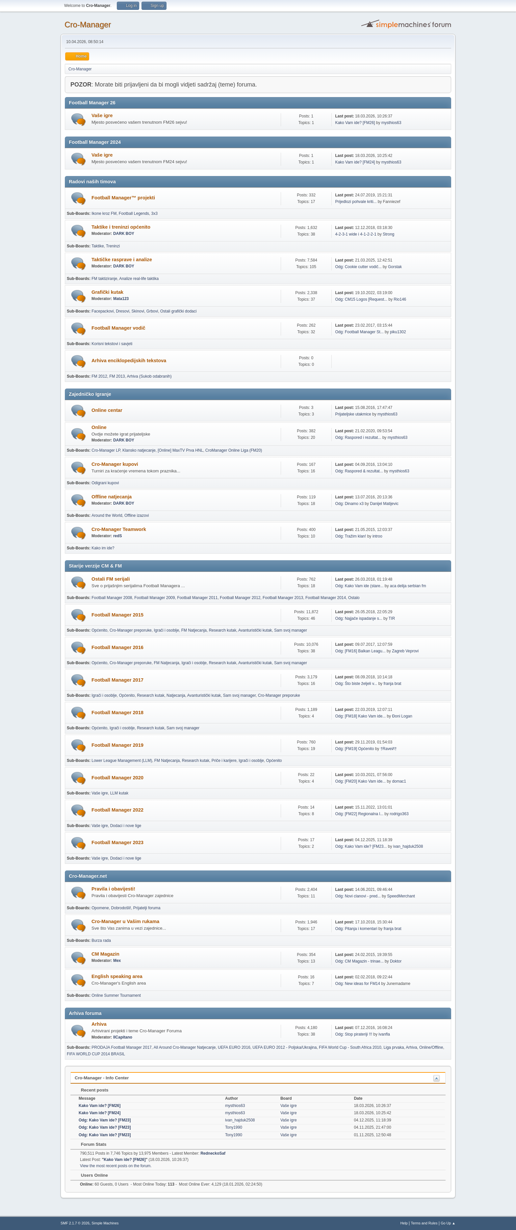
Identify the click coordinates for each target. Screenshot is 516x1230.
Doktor (395, 961)
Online (99, 427)
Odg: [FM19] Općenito (354, 748)
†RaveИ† (388, 748)
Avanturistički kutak (255, 630)
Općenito (99, 630)
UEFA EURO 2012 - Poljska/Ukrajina (284, 1047)
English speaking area (116, 976)
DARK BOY (123, 233)
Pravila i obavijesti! (113, 888)
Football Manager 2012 (240, 597)
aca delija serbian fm (408, 586)
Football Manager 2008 (111, 597)
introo (377, 536)
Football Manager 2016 (117, 647)
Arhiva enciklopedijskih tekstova (128, 360)
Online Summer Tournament (116, 995)
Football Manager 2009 (154, 597)
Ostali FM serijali (110, 579)
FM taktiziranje (104, 278)
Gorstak (395, 266)
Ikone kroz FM (103, 213)
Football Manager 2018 (117, 712)
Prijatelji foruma (147, 908)
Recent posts (91, 1090)
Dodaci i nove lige (126, 825)
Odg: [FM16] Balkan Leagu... (360, 651)
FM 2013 (117, 376)
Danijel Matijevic (384, 503)
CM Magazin (105, 954)
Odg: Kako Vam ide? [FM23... (361, 846)
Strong (388, 234)
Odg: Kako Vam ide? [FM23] (105, 1120)
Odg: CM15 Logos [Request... (361, 299)
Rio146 (400, 299)
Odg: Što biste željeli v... (356, 683)
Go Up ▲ (448, 1223)
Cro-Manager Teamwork (118, 529)
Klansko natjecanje (139, 450)
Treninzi (113, 246)
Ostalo (354, 597)
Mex (117, 960)
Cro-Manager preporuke (131, 630)
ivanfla (384, 1034)
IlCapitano (122, 1037)
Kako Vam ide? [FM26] (355, 122)
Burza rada (101, 940)
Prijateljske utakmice (353, 414)
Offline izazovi (136, 515)
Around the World (106, 515)
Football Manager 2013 (283, 597)
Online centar (106, 410)
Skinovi (138, 311)
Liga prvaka (393, 1047)
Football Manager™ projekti (123, 197)
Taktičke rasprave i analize (121, 259)
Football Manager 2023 (117, 842)
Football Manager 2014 (325, 597)
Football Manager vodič (118, 328)
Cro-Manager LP (105, 450)
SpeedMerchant (401, 896)
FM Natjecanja (194, 630)
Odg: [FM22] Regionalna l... (359, 814)
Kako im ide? (102, 548)
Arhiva (99, 1024)
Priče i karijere (224, 760)
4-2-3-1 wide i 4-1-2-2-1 (355, 234)
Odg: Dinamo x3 (349, 503)
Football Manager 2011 (197, 597)
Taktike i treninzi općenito (120, 227)
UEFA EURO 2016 (234, 1047)
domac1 (399, 781)
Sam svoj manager (290, 630)
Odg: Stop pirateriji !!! (353, 1034)
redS (117, 536)
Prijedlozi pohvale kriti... (355, 201)
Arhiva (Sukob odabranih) (149, 376)
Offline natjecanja (111, 496)
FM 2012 (99, 376)
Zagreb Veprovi (405, 651)
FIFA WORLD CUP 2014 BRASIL (96, 1054)
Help (404, 1223)
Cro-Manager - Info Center (102, 1077)
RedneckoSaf (212, 1153)
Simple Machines (104, 1223)
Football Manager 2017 (117, 680)
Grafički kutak (107, 292)
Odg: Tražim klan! (350, 536)
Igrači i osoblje (166, 630)
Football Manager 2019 (117, 745)
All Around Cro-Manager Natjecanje (185, 1047)
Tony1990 (233, 1127)
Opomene (100, 908)
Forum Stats (90, 1144)
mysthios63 (391, 122)
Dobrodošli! (121, 908)
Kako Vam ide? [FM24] (355, 162)
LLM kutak (119, 793)
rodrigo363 (399, 814)
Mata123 (121, 298)
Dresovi (122, 311)
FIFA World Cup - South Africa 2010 (350, 1047)
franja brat (392, 683)
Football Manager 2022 (117, 810)
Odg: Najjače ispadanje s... (358, 618)
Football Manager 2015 (117, 614)
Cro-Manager (87, 24)
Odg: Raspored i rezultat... (358, 437)
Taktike (97, 246)
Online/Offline (431, 1047)
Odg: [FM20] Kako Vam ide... (360, 781)
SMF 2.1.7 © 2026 (75, 1223)
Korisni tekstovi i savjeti (111, 343)
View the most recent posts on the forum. (116, 1166)
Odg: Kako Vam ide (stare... (359, 586)
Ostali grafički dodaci (178, 311)
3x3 (154, 213)
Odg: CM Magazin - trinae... (359, 961)
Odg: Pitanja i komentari (356, 928)
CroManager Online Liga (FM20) (233, 450)
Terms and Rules (424, 1223)
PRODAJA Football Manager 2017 (121, 1047)
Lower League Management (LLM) (121, 760)
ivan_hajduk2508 (408, 846)
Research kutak (222, 630)
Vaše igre (102, 115)
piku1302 (398, 332)
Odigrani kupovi (105, 483)
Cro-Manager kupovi (114, 464)
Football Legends (134, 213)
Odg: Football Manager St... (359, 332)
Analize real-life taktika (139, 278)
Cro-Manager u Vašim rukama (125, 921)
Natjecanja (176, 695)
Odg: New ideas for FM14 (357, 983)
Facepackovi (102, 311)
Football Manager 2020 (117, 777)
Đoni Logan (402, 716)
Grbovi (152, 311)
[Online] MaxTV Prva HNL (180, 450)
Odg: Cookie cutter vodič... (358, 266)
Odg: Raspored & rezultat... (359, 471)
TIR (392, 618)
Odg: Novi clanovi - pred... (358, 896)
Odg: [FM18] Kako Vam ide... (360, 716)
